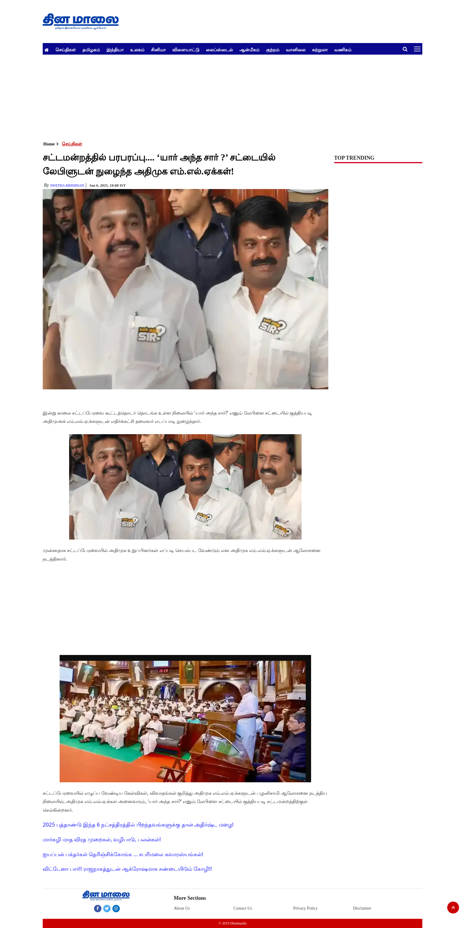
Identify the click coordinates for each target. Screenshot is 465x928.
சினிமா (158, 50)
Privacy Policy (305, 908)
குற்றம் (272, 50)
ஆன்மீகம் (249, 50)
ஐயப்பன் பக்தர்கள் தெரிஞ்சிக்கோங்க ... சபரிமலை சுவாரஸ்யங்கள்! (123, 854)
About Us (182, 908)
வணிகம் (342, 50)
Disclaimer (362, 908)
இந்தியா (115, 50)
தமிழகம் (91, 50)
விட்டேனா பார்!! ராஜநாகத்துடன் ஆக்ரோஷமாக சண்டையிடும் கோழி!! (127, 868)
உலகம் (137, 50)
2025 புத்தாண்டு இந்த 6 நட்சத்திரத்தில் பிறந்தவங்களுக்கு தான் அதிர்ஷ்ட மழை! (138, 824)
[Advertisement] (221, 96)
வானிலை (295, 50)
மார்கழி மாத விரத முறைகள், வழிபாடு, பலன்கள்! (102, 839)
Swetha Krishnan (67, 185)
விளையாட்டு (185, 50)
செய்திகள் (65, 50)
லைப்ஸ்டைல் (219, 50)
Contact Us (242, 908)
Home (49, 144)
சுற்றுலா (320, 50)
